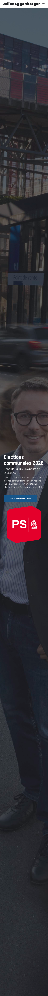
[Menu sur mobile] (43, 4)
